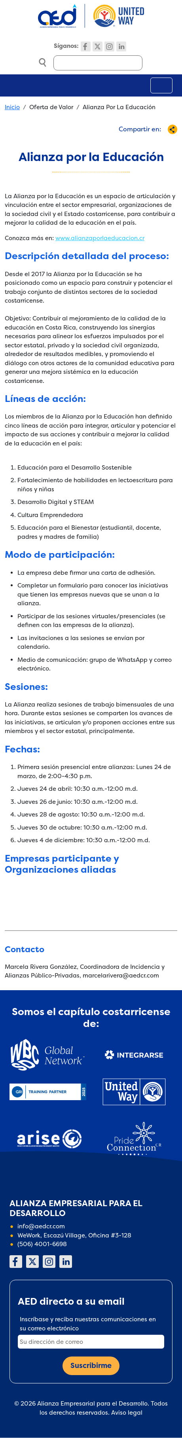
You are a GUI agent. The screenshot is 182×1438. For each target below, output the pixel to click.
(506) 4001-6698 (42, 1244)
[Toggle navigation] (161, 85)
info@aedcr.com (41, 1226)
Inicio (12, 107)
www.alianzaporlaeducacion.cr (99, 238)
